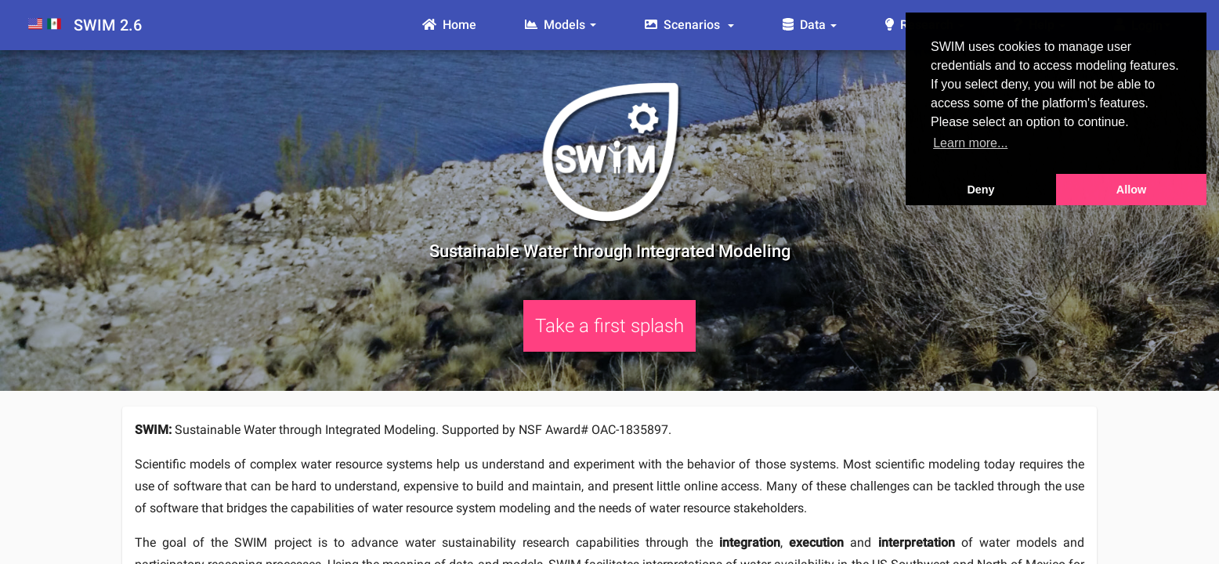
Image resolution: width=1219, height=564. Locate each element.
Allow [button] (1131, 189)
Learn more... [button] (970, 143)
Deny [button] (980, 189)
